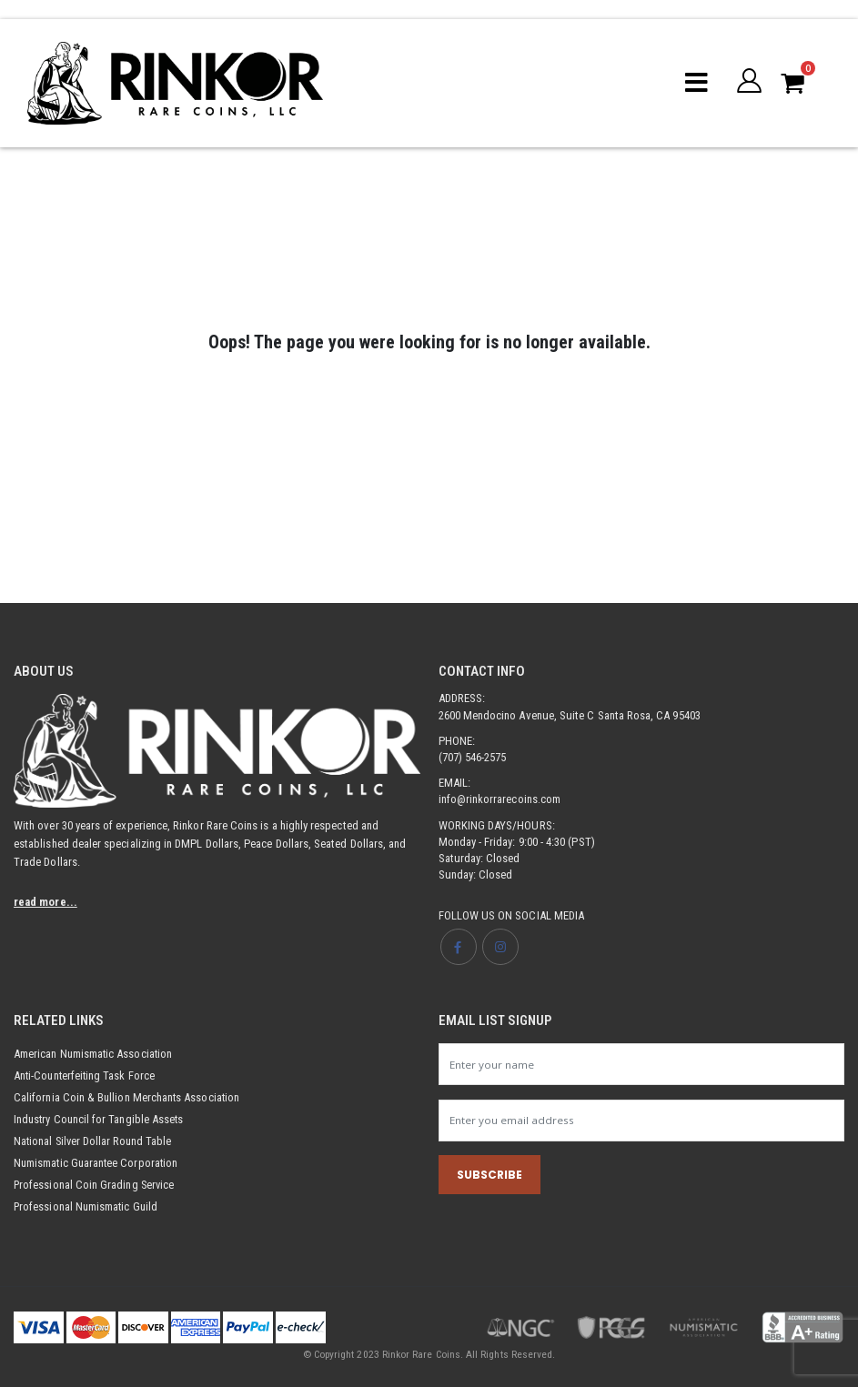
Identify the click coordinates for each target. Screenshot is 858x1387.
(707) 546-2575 (473, 757)
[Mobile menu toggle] (696, 83)
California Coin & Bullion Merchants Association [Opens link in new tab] (128, 1097)
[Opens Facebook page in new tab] (458, 947)
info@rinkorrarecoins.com (500, 799)
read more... (45, 902)
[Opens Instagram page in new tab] (501, 947)
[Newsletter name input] (642, 1064)
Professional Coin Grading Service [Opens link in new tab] (95, 1184)
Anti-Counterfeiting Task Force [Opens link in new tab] (86, 1075)
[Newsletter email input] (642, 1120)
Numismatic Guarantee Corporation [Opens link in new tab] (98, 1163)
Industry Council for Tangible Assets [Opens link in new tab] (100, 1119)
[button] (749, 82)
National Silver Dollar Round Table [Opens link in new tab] (95, 1141)
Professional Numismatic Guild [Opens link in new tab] (87, 1206)
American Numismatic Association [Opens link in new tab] (94, 1053)
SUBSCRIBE (489, 1175)
